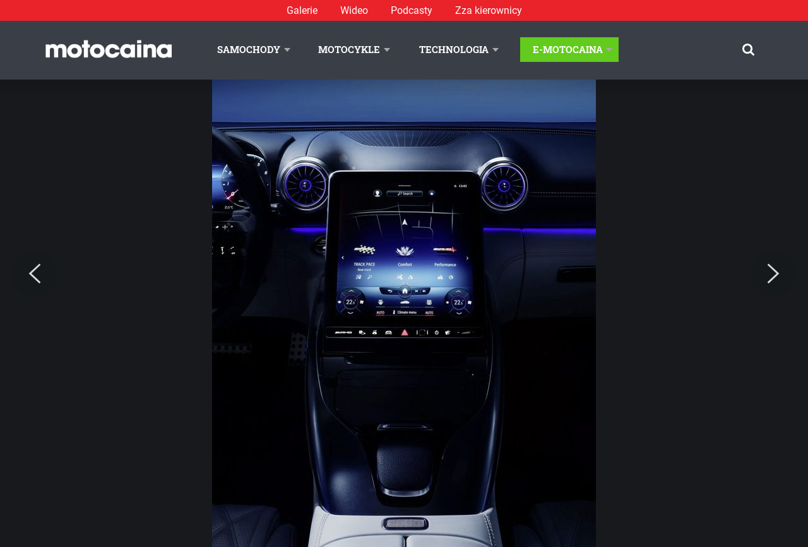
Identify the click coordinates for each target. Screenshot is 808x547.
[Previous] (35, 274)
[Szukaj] (748, 50)
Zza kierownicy (488, 10)
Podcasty (411, 10)
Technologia (454, 49)
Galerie (302, 10)
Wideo (354, 10)
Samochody (248, 49)
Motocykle (349, 49)
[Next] (773, 274)
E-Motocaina (568, 49)
